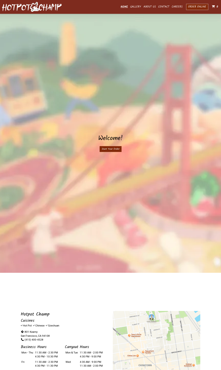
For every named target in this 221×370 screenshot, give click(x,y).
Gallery (135, 7)
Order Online (197, 7)
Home (124, 7)
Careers (177, 7)
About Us (149, 7)
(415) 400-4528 (32, 339)
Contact (163, 7)
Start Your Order (111, 149)
